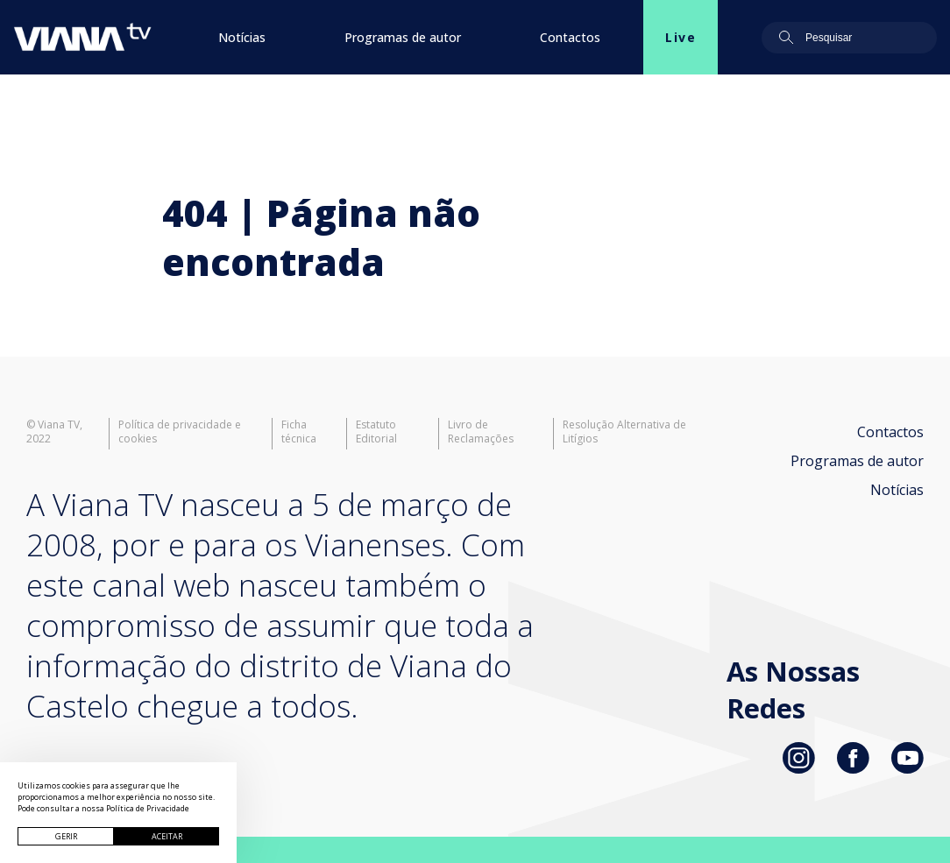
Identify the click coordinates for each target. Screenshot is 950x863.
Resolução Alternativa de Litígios (624, 432)
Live (680, 37)
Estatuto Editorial (376, 432)
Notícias (242, 37)
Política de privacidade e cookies (179, 432)
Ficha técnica (298, 432)
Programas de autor (402, 37)
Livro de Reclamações (481, 432)
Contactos (570, 37)
